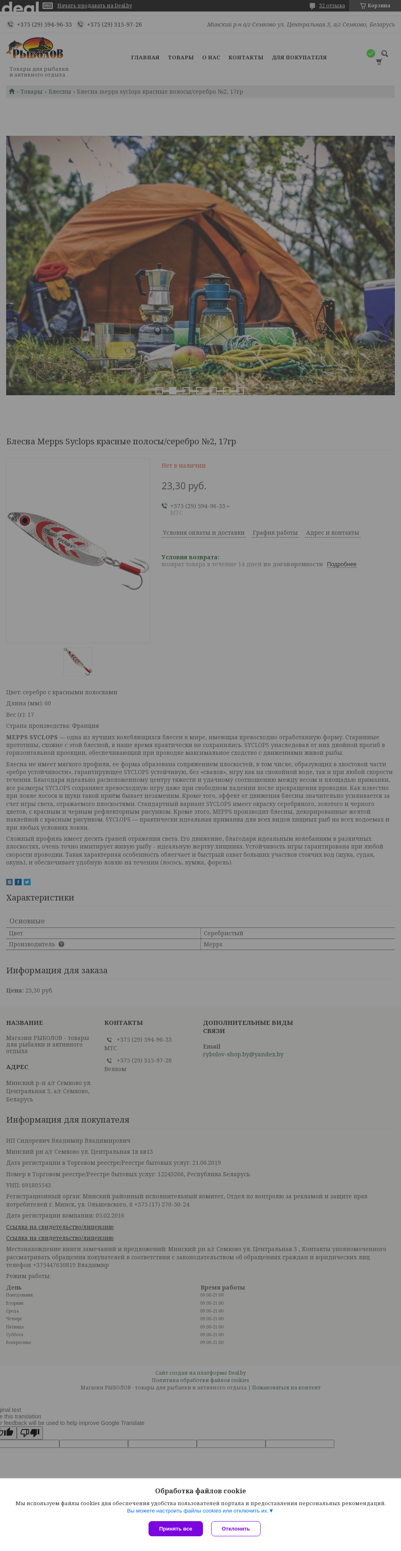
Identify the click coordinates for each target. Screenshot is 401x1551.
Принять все (175, 1529)
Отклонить (236, 1529)
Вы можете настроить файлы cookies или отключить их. (197, 1511)
